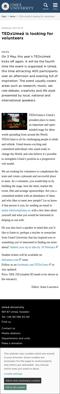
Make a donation (12, 343)
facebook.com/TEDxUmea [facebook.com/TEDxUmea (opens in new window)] (32, 264)
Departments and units (16, 338)
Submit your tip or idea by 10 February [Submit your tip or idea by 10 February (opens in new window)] (32, 247)
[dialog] (30, 371)
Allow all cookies (15, 387)
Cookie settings (13, 373)
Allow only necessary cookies (22, 380)
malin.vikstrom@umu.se (16, 210)
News (12, 16)
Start (4, 16)
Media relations (11, 333)
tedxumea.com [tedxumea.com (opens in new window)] (10, 259)
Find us (6, 321)
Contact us (8, 328)
